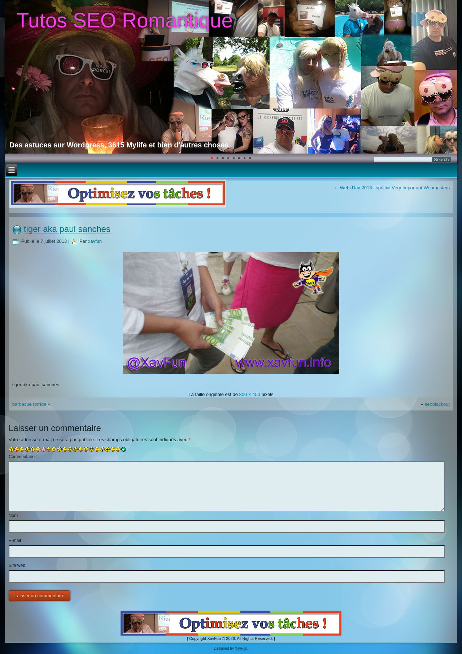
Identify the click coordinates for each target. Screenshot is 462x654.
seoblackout (437, 404)
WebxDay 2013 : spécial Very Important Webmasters (392, 187)
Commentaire (23, 456)
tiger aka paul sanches (67, 229)
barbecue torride (29, 404)
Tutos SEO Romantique (124, 20)
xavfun (95, 241)
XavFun (241, 648)
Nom (15, 515)
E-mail (16, 540)
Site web (17, 565)
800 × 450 (249, 394)
